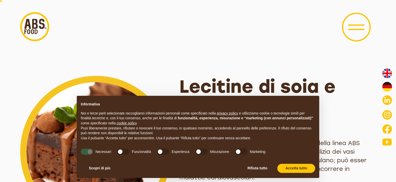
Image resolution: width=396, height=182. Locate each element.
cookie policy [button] (127, 123)
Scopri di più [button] (99, 168)
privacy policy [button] (227, 113)
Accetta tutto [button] (296, 168)
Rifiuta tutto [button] (257, 168)
